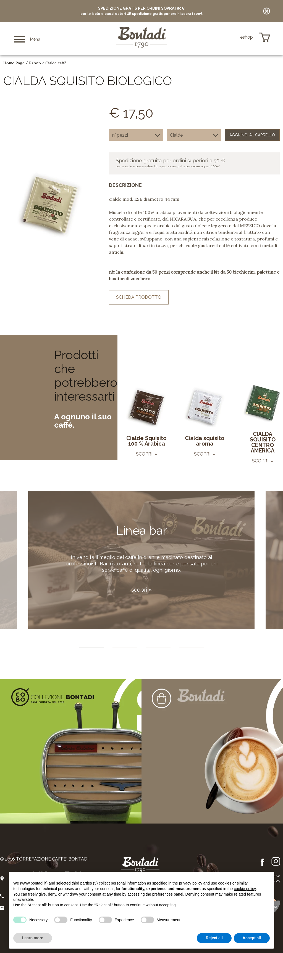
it (215, 37)
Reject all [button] (214, 938)
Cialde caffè (56, 62)
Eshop (35, 62)
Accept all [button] (252, 938)
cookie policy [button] (245, 888)
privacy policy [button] (190, 883)
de (230, 37)
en (222, 37)
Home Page (14, 62)
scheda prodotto (138, 297)
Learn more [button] (32, 938)
